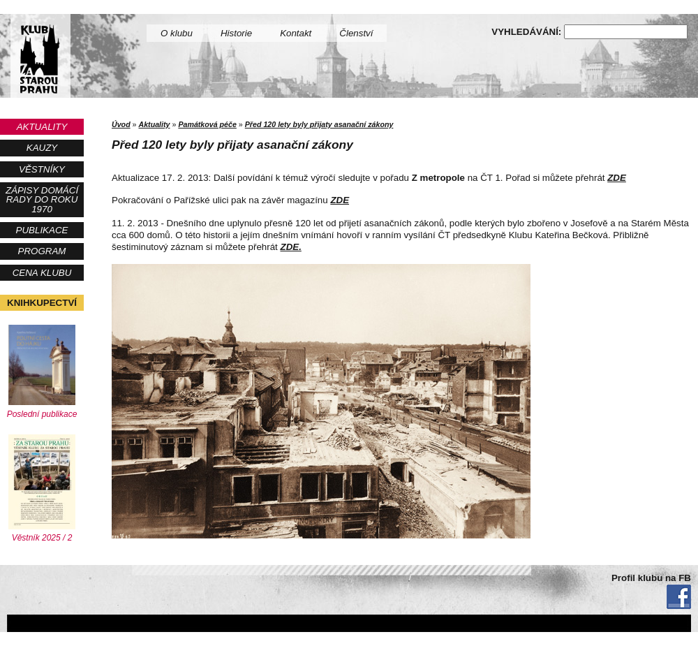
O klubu (177, 33)
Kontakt (295, 33)
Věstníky (42, 169)
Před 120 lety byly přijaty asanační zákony (319, 124)
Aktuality (42, 127)
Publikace (42, 230)
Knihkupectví (42, 303)
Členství (356, 33)
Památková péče (207, 124)
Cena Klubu (42, 272)
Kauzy (42, 147)
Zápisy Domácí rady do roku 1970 (42, 199)
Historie (236, 33)
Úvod (121, 124)
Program (42, 251)
